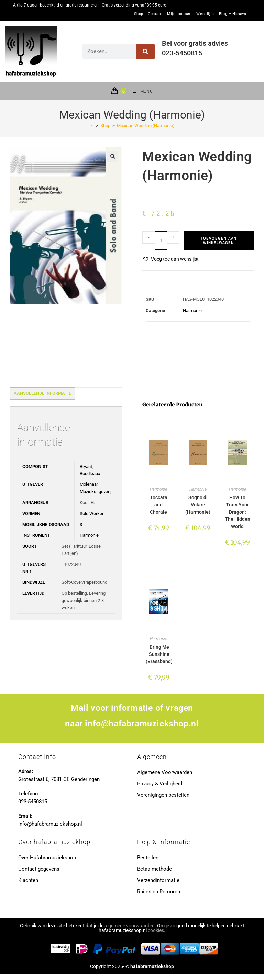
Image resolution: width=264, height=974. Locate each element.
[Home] (91, 125)
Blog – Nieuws (232, 14)
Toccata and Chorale (158, 505)
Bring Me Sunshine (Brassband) (159, 654)
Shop (138, 14)
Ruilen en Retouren (158, 891)
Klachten (28, 880)
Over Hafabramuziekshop (47, 857)
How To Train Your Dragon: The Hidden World (237, 512)
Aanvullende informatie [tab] (42, 393)
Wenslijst (205, 14)
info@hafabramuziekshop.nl (142, 723)
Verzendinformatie (158, 880)
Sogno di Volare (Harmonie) (197, 505)
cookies (156, 930)
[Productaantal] (161, 240)
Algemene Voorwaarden (164, 772)
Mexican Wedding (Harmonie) (146, 125)
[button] (112, 156)
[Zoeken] (145, 51)
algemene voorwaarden (129, 925)
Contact (155, 14)
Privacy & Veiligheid (159, 784)
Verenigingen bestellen (163, 795)
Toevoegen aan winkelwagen (219, 240)
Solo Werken (92, 513)
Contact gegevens (38, 869)
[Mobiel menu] (140, 91)
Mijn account (179, 14)
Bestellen (147, 857)
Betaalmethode (154, 869)
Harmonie (192, 310)
